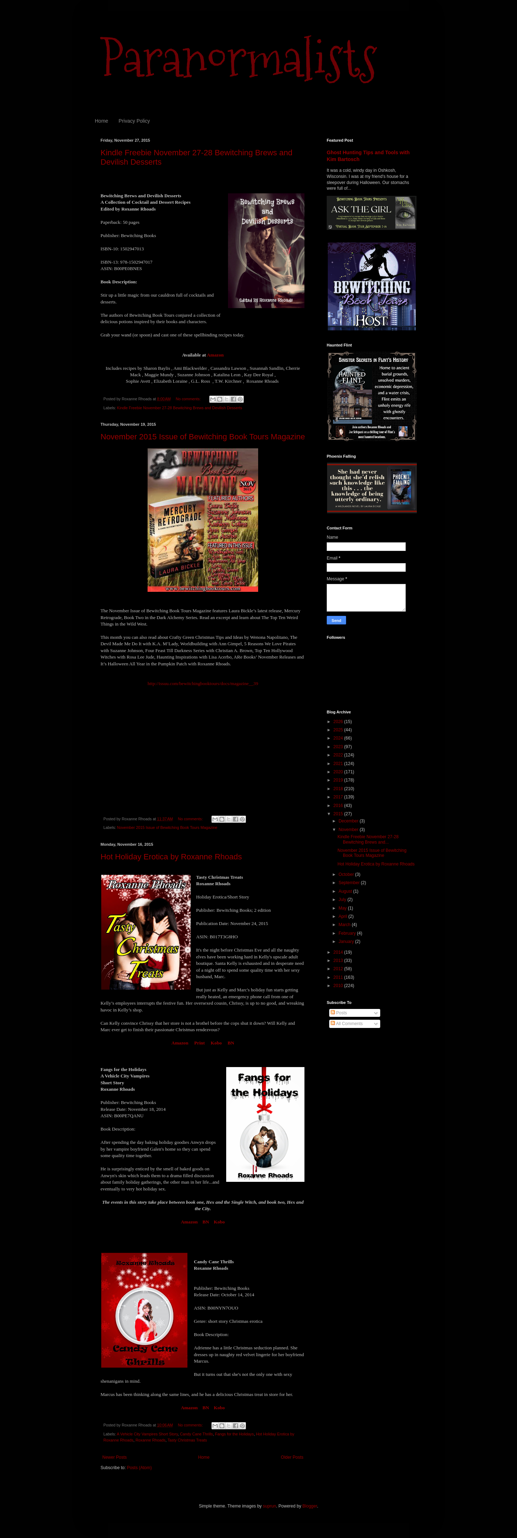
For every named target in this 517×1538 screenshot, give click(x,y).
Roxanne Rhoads (150, 1440)
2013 (339, 960)
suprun (269, 1506)
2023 (339, 746)
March (345, 924)
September (350, 882)
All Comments (347, 1023)
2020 (339, 771)
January (347, 941)
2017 (339, 796)
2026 (339, 721)
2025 (339, 729)
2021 (339, 763)
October (347, 874)
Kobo (216, 1043)
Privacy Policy (134, 121)
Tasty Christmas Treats (187, 1440)
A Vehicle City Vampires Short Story (147, 1434)
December (349, 821)
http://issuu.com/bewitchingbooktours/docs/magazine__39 (203, 683)
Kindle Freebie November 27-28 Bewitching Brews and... (368, 839)
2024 (339, 738)
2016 (339, 805)
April (343, 916)
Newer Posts (114, 1457)
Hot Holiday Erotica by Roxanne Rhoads (171, 856)
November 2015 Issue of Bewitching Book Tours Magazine (203, 436)
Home (101, 121)
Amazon (215, 355)
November (349, 829)
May (343, 908)
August (346, 891)
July (343, 899)
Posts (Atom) (139, 1467)
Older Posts (292, 1457)
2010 (339, 985)
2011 (339, 977)
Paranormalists (239, 58)
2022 (339, 755)
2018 (339, 788)
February (348, 933)
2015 (339, 813)
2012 (339, 968)
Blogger (309, 1506)
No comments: (189, 399)
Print (199, 1043)
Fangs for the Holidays (234, 1434)
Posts (339, 1012)
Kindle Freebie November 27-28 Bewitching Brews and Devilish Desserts (179, 408)
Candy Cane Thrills (196, 1434)
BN (231, 1043)
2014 (339, 952)
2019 (339, 780)
